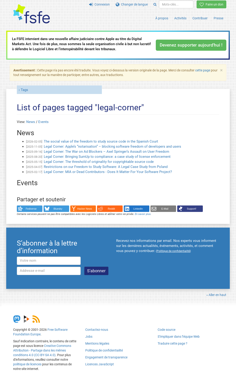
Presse (218, 18)
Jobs (88, 336)
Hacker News (84, 208)
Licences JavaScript (99, 364)
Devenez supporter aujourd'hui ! (191, 45)
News (30, 122)
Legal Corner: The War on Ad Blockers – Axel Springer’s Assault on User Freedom (106, 151)
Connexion (99, 4)
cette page (202, 70)
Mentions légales (97, 343)
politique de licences (27, 364)
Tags (24, 90)
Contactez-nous (96, 329)
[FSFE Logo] (31, 14)
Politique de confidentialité (104, 350)
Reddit (111, 208)
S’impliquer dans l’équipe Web (179, 336)
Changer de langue (132, 4)
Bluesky (57, 208)
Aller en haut (217, 295)
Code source (166, 329)
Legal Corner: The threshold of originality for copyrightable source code (99, 162)
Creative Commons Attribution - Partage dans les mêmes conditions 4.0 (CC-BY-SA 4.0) (42, 350)
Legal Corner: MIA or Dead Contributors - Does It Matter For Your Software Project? (108, 172)
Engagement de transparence (106, 357)
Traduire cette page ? (172, 343)
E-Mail (164, 208)
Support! (191, 208)
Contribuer (200, 18)
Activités (180, 18)
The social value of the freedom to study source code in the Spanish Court (101, 141)
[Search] (155, 4)
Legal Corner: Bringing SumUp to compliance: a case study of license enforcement (107, 157)
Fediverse (31, 208)
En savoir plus (143, 214)
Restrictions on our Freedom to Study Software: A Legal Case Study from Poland (106, 167)
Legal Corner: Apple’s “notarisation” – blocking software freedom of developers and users (112, 146)
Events (43, 122)
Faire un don (211, 4)
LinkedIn (138, 208)
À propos (161, 18)
